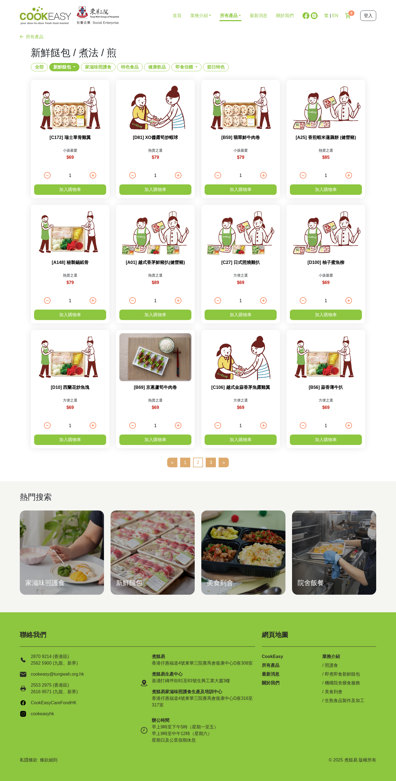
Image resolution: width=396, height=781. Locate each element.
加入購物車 (70, 189)
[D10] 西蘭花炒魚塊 (70, 387)
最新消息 (258, 15)
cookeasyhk (42, 713)
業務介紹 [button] (199, 15)
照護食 (331, 665)
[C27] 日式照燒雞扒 (240, 262)
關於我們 (285, 15)
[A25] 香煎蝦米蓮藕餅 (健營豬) (326, 137)
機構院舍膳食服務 (342, 683)
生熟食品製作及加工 (344, 700)
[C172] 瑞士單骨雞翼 (70, 137)
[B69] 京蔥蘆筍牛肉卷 (155, 387)
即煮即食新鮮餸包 (342, 674)
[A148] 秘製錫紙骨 (70, 262)
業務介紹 (331, 656)
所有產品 (31, 36)
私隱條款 (28, 760)
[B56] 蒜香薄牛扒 (326, 387)
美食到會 (333, 691)
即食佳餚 (184, 67)
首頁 (177, 15)
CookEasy (272, 656)
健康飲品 (157, 67)
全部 (39, 67)
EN (335, 15)
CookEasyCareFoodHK (53, 702)
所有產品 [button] (229, 15)
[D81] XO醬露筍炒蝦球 (155, 137)
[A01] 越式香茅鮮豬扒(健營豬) (155, 262)
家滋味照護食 (98, 67)
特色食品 (130, 67)
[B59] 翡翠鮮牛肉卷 (240, 137)
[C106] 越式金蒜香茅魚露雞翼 (240, 387)
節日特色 (216, 67)
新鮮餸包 (62, 67)
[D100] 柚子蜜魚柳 (325, 262)
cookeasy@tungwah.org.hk (57, 674)
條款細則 (48, 760)
